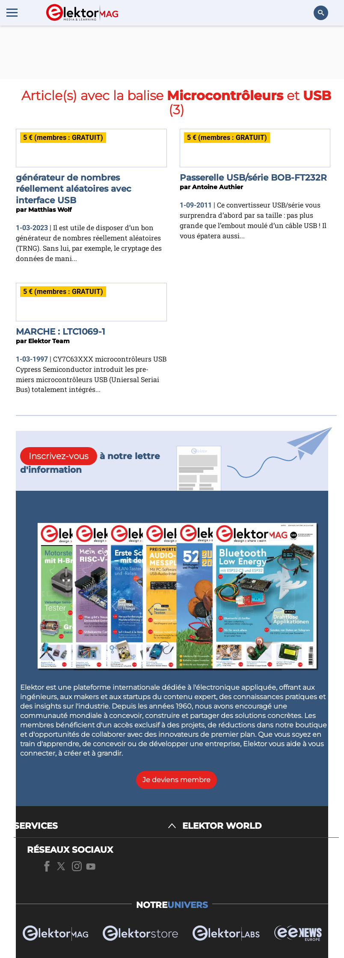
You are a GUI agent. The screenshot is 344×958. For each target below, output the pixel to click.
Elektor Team (49, 341)
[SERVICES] (95, 826)
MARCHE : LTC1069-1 (60, 331)
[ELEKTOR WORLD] (260, 826)
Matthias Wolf (49, 210)
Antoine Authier (217, 187)
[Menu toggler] (12, 12)
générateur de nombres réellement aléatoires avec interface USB (73, 188)
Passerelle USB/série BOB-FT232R (253, 177)
